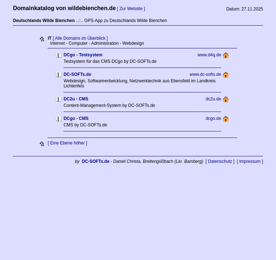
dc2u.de (213, 98)
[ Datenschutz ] (220, 161)
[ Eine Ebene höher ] (67, 143)
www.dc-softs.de (205, 74)
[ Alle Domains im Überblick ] (80, 38)
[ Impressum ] (250, 161)
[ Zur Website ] (131, 8)
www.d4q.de (209, 54)
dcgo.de (213, 118)
